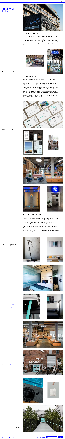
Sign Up (61, 437)
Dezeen (11, 304)
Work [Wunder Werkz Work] (7, 1)
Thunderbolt (18, 428)
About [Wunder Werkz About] (3, 1)
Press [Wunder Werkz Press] (11, 1)
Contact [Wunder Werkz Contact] (17, 1)
